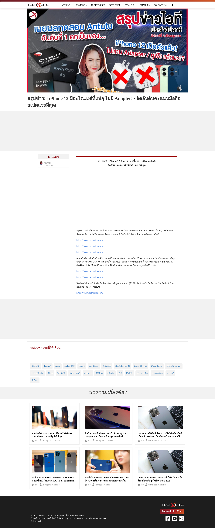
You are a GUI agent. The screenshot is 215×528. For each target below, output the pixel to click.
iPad (120, 373)
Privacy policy (37, 521)
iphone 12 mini (37, 373)
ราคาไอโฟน (157, 373)
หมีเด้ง (43, 441)
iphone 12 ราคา (140, 366)
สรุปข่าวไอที (75, 373)
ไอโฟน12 (61, 373)
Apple (57, 366)
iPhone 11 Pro (142, 373)
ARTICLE (66, 5)
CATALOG (130, 5)
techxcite (110, 373)
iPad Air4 (47, 366)
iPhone (50, 373)
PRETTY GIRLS (98, 5)
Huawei (82, 366)
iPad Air (129, 373)
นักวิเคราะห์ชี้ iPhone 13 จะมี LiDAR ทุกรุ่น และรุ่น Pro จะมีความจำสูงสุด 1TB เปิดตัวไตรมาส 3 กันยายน (105, 436)
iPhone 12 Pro (156, 366)
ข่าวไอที (170, 373)
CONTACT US (160, 5)
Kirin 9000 (107, 366)
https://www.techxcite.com (89, 240)
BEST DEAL (114, 5)
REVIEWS (81, 5)
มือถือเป (35, 380)
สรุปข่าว (87, 373)
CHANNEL (145, 5)
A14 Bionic (93, 366)
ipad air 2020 (69, 366)
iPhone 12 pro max (173, 366)
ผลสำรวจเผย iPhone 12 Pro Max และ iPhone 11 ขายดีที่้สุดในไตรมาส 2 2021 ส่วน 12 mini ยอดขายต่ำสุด (54, 480)
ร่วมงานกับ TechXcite (172, 511)
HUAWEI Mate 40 (122, 366)
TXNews (99, 373)
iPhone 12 (35, 366)
